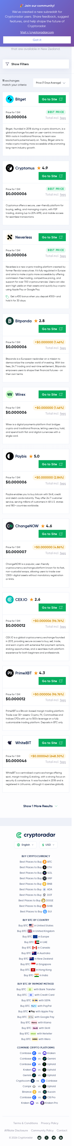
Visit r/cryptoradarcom (37, 32)
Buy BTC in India (36, 975)
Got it (37, 40)
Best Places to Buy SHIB (36, 906)
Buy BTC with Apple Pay (35, 1011)
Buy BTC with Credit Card (35, 995)
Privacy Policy (49, 1123)
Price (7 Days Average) (48, 82)
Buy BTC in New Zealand (36, 958)
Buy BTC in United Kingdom (36, 931)
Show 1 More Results (38, 806)
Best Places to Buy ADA (35, 889)
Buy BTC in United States (35, 925)
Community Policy (42, 1130)
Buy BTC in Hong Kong (36, 969)
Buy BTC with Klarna (36, 1023)
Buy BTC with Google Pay (35, 1017)
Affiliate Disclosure (16, 1130)
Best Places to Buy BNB (35, 884)
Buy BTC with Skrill (36, 1028)
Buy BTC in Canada (36, 947)
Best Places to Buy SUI (36, 912)
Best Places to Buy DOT (35, 895)
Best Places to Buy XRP (36, 878)
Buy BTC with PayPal (36, 1006)
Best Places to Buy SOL (36, 873)
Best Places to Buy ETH (36, 867)
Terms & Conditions (25, 1123)
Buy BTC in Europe (35, 936)
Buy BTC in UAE (35, 942)
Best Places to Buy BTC (36, 862)
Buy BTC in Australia (35, 953)
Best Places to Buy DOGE (35, 901)
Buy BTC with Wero (36, 1039)
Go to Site (52, 99)
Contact (62, 1130)
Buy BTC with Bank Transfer (36, 989)
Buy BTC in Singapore (35, 964)
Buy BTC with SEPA (35, 1000)
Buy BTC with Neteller (36, 1034)
